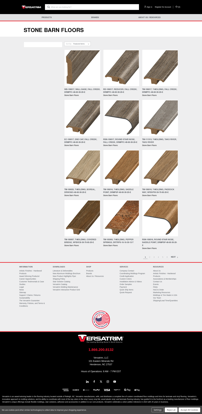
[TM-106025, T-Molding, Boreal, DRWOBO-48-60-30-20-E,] (82, 168)
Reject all (171, 409)
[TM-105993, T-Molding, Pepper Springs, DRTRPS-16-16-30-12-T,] (121, 218)
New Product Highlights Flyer (64, 276)
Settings (158, 409)
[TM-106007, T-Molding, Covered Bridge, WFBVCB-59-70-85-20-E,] (82, 218)
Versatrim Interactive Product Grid (66, 290)
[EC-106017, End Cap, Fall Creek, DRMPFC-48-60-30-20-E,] (82, 118)
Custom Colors (126, 279)
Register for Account (163, 7)
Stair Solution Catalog (61, 282)
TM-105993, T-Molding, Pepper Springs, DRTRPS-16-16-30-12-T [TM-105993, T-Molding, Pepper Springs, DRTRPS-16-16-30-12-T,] (118, 241)
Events (156, 284)
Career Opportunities (27, 279)
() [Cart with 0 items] (177, 7)
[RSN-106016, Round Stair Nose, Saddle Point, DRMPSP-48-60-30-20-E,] (160, 218)
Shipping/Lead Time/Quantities (165, 301)
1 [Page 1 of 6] (145, 257)
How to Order (158, 290)
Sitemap (22, 292)
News (21, 290)
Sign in (149, 7)
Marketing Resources (161, 292)
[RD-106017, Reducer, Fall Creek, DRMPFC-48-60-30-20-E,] (121, 68)
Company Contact (127, 271)
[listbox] (82, 44)
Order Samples (126, 284)
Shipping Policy (59, 279)
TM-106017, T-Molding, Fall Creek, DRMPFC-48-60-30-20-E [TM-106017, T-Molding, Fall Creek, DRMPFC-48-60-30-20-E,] (159, 91)
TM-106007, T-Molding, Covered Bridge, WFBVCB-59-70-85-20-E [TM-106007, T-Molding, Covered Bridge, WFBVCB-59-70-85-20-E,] (80, 241)
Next (174, 257)
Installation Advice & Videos (131, 282)
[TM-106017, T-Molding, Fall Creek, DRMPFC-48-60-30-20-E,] (160, 68)
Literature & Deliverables (63, 271)
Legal (21, 287)
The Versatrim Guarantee (29, 301)
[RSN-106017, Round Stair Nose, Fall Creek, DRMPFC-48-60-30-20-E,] (121, 118)
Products (47, 17)
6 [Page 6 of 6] (167, 257)
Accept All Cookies (189, 409)
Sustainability (24, 298)
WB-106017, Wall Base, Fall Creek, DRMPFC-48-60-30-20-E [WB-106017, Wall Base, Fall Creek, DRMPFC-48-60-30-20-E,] (82, 91)
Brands (95, 17)
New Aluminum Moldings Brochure (66, 273)
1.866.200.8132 (101, 350)
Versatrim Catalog (60, 284)
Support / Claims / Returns (29, 295)
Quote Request (126, 292)
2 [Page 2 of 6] (149, 257)
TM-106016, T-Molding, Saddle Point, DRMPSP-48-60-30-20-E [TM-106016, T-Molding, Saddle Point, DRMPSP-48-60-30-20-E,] (118, 191)
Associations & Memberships (164, 279)
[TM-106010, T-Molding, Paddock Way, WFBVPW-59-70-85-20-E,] (160, 168)
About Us (157, 271)
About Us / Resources (149, 17)
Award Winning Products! (29, 276)
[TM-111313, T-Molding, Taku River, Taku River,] (160, 118)
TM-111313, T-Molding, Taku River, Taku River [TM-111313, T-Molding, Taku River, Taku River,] (159, 141)
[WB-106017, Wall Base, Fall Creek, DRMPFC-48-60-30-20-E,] (82, 68)
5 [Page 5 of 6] (162, 257)
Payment (123, 287)
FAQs (155, 287)
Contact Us (157, 282)
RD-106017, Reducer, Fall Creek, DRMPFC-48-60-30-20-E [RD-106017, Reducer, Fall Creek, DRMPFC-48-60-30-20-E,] (120, 91)
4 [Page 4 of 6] (158, 257)
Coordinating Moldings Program (132, 273)
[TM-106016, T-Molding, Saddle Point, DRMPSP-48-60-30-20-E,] (121, 168)
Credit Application (127, 276)
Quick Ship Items (126, 290)
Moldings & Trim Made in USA (165, 295)
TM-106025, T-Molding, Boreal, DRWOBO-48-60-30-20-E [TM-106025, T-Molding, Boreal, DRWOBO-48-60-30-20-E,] (79, 191)
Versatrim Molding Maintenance (65, 287)
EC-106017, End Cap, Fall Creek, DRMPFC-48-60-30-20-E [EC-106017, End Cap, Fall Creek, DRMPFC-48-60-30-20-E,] (80, 141)
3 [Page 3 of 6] (154, 257)
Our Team (157, 298)
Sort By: (69, 44)
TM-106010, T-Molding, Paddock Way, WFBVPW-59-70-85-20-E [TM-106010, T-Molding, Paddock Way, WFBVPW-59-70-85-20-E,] (158, 191)
